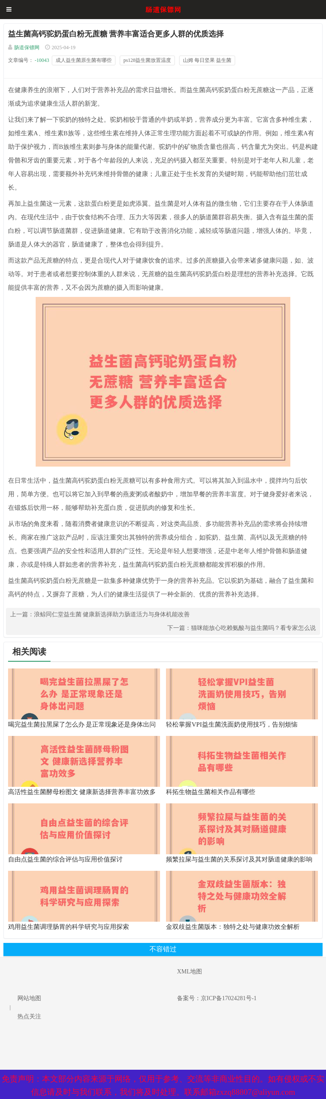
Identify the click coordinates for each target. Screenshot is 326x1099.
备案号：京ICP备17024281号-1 (216, 998)
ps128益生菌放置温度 (147, 60)
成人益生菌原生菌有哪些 (84, 60)
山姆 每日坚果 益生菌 (207, 60)
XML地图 (189, 971)
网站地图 (29, 998)
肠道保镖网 (26, 47)
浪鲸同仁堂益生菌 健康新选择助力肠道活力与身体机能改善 (112, 614)
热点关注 (29, 1016)
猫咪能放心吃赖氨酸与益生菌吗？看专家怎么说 (253, 628)
